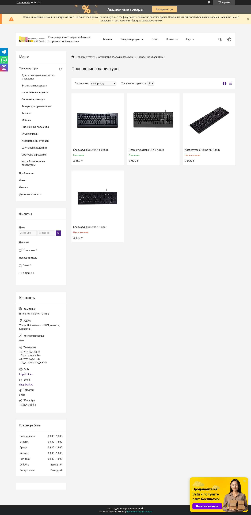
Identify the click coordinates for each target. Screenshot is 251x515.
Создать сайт (23, 2)
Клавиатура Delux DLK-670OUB (146, 150)
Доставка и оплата (30, 194)
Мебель (26, 120)
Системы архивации (33, 99)
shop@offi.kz (26, 384)
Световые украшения (34, 154)
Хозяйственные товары (35, 140)
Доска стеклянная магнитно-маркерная (38, 77)
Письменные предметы (35, 127)
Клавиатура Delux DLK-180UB (90, 227)
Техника (26, 113)
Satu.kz (140, 508)
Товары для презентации (36, 106)
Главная (107, 39)
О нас (155, 39)
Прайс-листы (26, 173)
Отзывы (23, 187)
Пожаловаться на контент (139, 511)
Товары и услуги (130, 39)
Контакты (172, 39)
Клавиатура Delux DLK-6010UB (90, 150)
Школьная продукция (34, 147)
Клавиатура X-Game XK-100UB (202, 150)
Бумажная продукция (34, 85)
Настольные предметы (35, 92)
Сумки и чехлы (30, 133)
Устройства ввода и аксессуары (116, 57)
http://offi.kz (26, 374)
